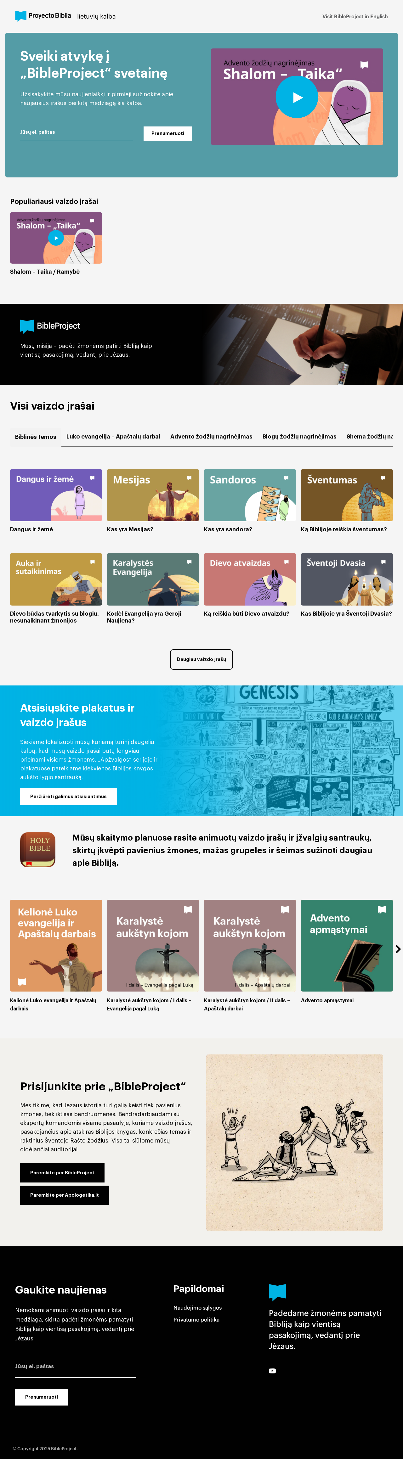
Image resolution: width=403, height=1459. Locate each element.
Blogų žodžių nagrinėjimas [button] (300, 436)
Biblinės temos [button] (35, 437)
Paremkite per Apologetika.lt (64, 1195)
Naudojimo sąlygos (197, 1307)
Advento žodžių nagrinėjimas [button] (211, 436)
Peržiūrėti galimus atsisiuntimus (68, 796)
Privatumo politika (196, 1319)
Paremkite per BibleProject (62, 1173)
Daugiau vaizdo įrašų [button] (201, 659)
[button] (56, 501)
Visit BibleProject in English (355, 16)
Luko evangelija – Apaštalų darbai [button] (113, 436)
